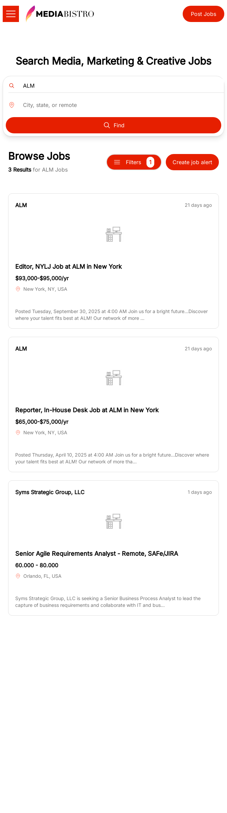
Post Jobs (203, 13)
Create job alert (192, 162)
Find (113, 125)
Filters (134, 162)
